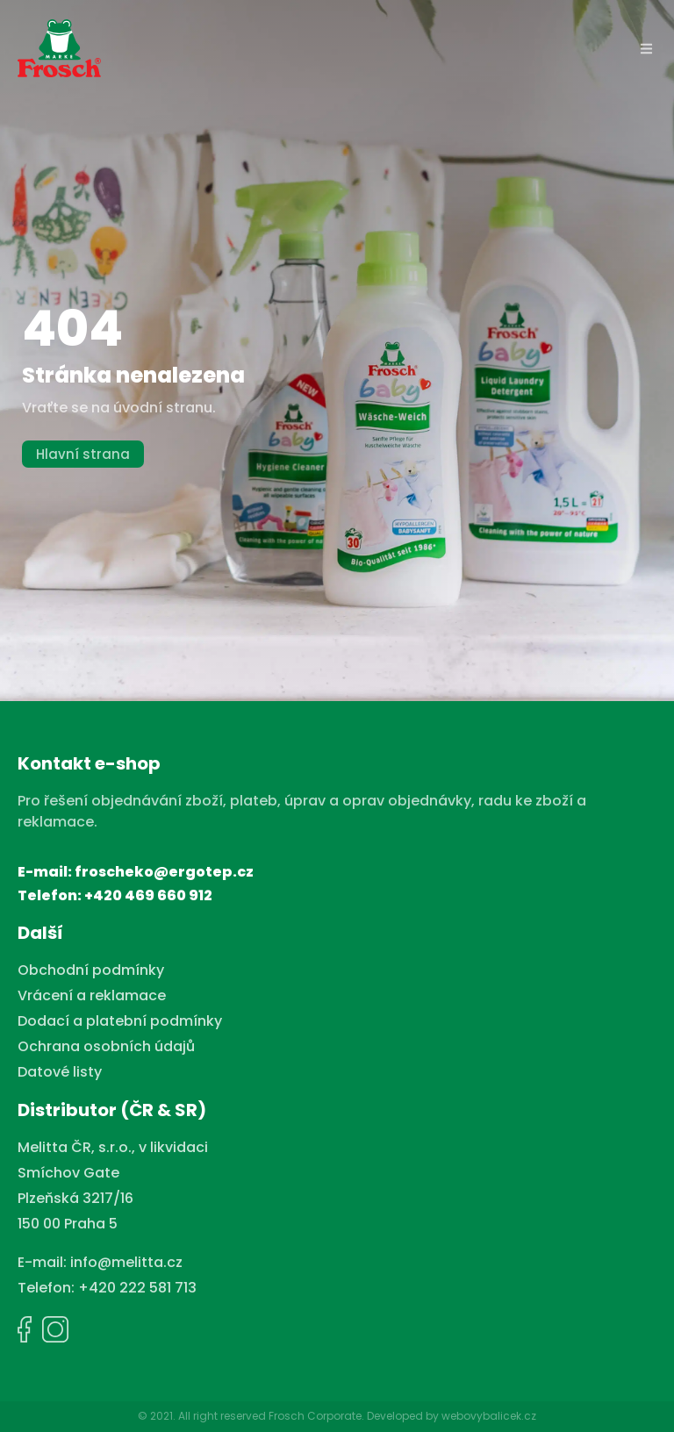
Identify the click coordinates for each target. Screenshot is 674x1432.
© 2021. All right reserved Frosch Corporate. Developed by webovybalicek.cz (337, 1415)
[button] (647, 49)
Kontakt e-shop (89, 763)
